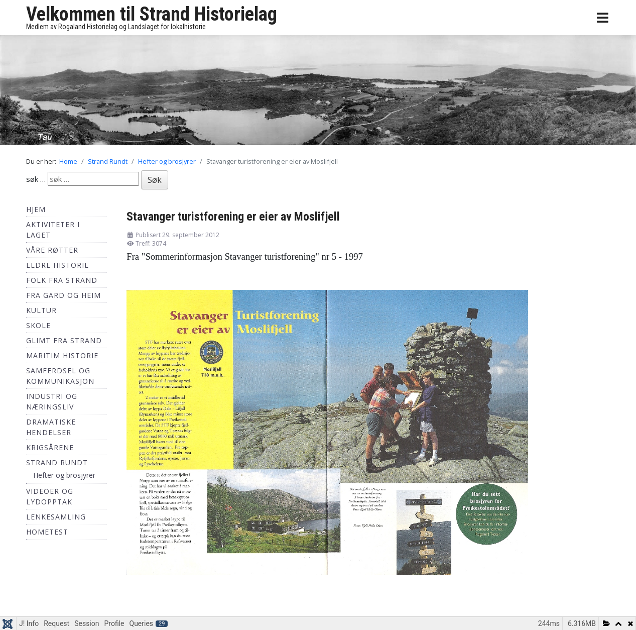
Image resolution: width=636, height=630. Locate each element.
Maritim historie (62, 355)
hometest (47, 532)
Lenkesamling (56, 516)
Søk (155, 179)
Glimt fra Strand (64, 340)
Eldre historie (57, 265)
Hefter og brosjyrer (64, 475)
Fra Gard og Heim (63, 295)
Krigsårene (50, 447)
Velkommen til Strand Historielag (151, 14)
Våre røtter (52, 250)
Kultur (41, 310)
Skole (38, 325)
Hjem (36, 209)
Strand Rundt (57, 462)
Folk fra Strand (61, 280)
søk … (36, 179)
